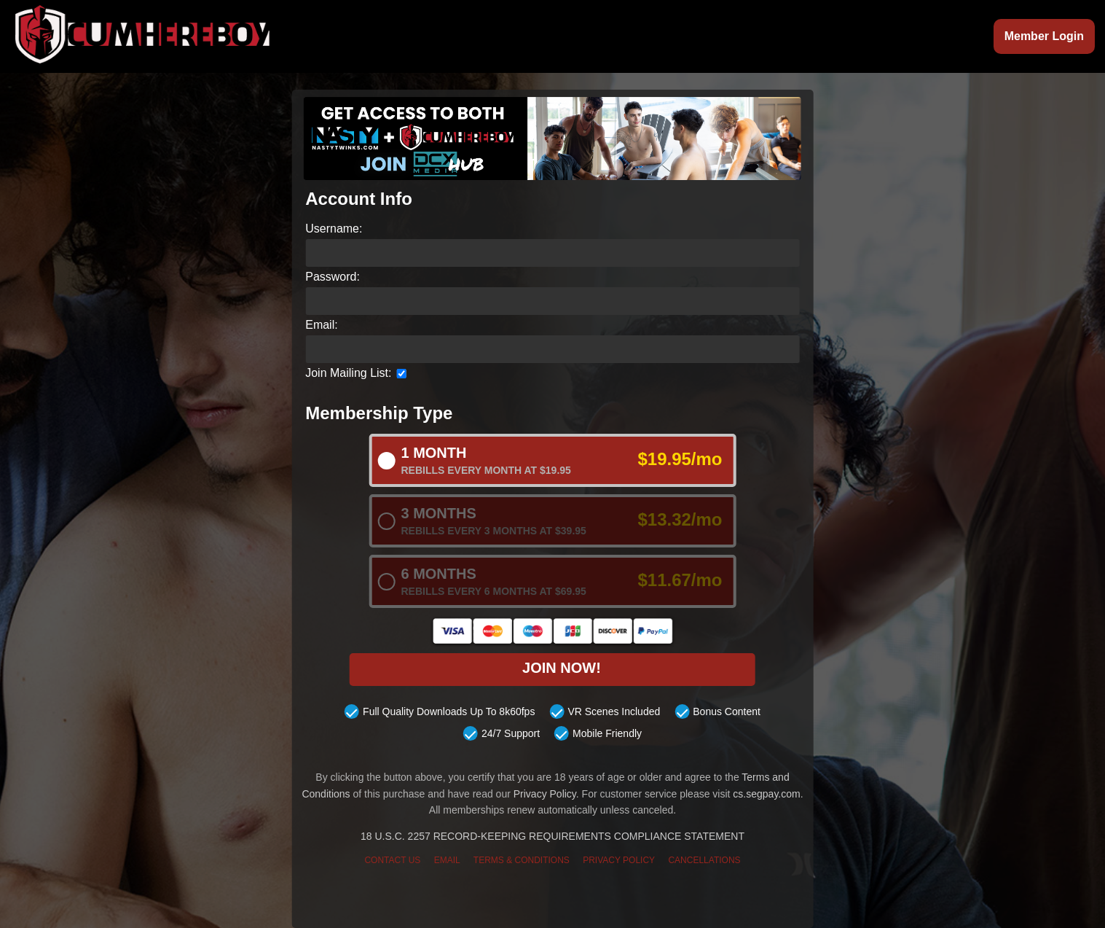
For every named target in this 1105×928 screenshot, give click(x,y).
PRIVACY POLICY (619, 860)
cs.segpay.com (766, 794)
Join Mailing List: (348, 373)
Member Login (1044, 36)
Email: (321, 325)
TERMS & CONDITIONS (521, 860)
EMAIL (447, 860)
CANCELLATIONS (704, 860)
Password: (332, 276)
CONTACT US (392, 860)
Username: (333, 228)
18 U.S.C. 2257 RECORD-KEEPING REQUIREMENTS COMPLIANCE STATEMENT (552, 837)
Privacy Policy (545, 794)
